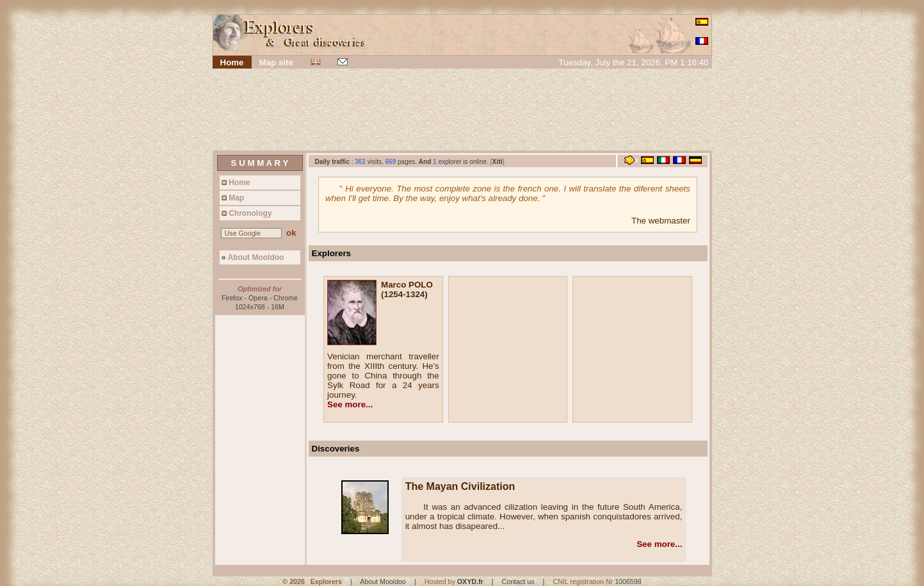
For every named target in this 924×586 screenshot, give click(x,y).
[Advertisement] (462, 111)
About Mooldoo (252, 257)
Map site (276, 62)
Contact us (518, 581)
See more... (350, 404)
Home (235, 182)
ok (291, 233)
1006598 (628, 581)
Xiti (497, 161)
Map (232, 197)
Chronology (246, 213)
